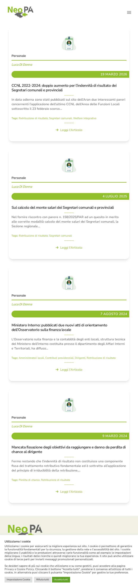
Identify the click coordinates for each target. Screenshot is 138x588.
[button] (129, 12)
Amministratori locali (31, 358)
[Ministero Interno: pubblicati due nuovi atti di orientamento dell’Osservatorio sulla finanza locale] (69, 324)
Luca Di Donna (22, 65)
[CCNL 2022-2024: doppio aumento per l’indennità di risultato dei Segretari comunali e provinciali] (69, 84)
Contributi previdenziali (59, 358)
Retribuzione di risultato (33, 118)
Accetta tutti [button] (61, 579)
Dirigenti (80, 358)
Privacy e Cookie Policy (19, 569)
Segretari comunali (60, 118)
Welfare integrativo (84, 118)
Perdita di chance (29, 480)
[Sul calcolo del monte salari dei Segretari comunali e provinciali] (69, 204)
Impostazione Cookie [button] (18, 579)
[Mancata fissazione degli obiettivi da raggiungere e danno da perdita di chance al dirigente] (69, 446)
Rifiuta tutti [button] (42, 579)
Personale (19, 56)
